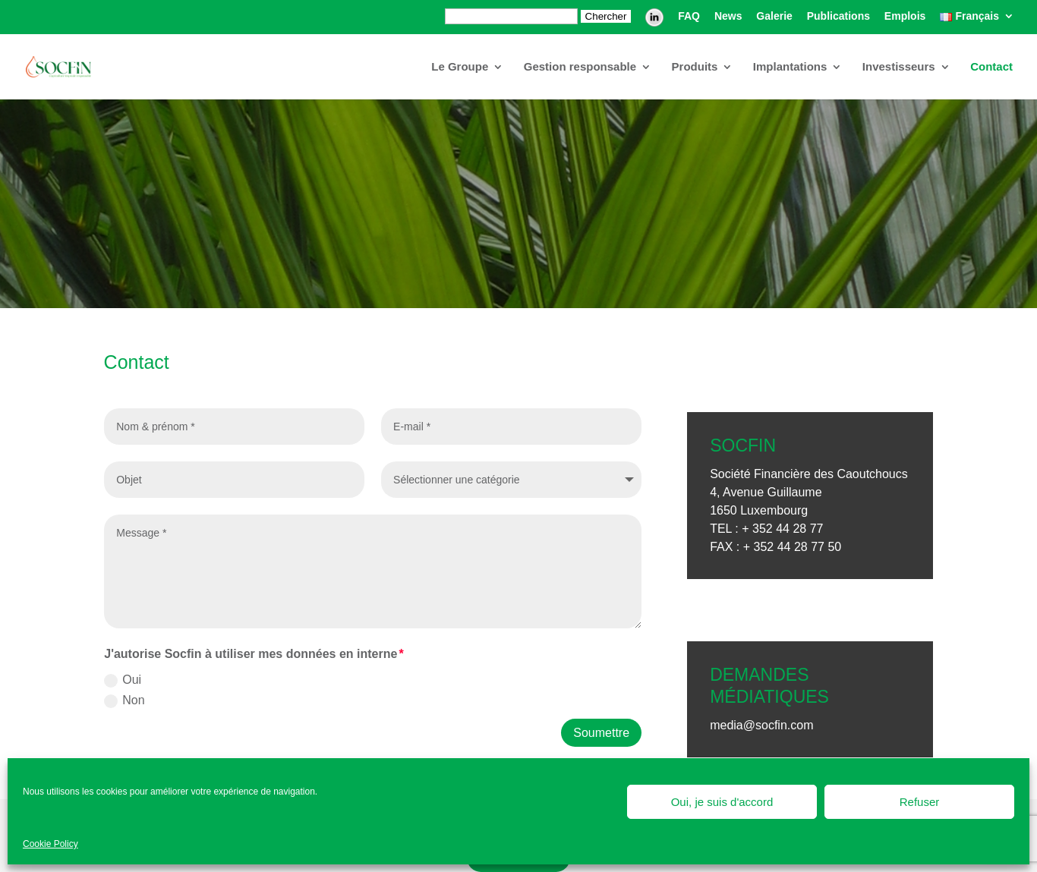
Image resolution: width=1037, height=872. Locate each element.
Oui (122, 680)
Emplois (904, 16)
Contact (991, 67)
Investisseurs (898, 67)
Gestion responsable (580, 67)
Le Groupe (459, 67)
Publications (838, 16)
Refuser (920, 801)
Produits (695, 67)
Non (124, 701)
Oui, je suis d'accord (722, 801)
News (728, 16)
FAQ (689, 16)
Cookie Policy (50, 844)
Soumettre (601, 732)
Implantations (790, 67)
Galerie (774, 16)
